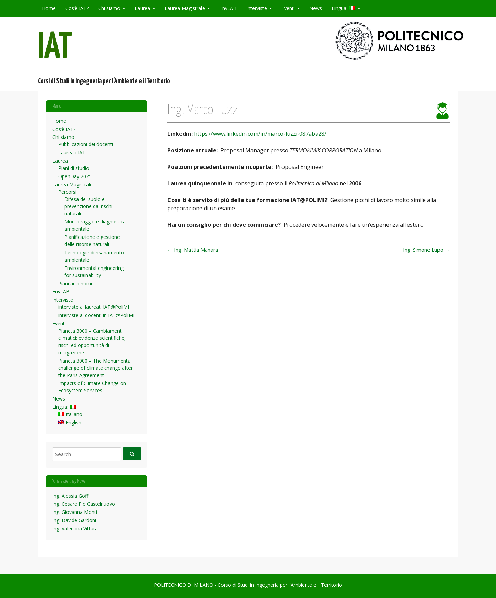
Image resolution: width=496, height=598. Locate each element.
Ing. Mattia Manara (192, 249)
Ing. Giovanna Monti (74, 512)
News (315, 8)
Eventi (288, 8)
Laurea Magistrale (185, 8)
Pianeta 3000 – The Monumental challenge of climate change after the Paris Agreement (95, 367)
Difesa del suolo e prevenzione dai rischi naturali (88, 206)
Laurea (142, 8)
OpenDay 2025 (75, 176)
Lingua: (343, 8)
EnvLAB (228, 8)
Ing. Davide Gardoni (74, 520)
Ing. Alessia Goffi (71, 496)
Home (49, 8)
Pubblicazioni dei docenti (85, 144)
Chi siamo (109, 8)
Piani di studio (73, 168)
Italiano (70, 414)
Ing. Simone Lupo (426, 249)
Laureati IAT (71, 152)
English (69, 422)
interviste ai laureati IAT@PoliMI (93, 307)
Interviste (256, 8)
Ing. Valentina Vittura (75, 528)
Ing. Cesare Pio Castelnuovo (83, 503)
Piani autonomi (75, 283)
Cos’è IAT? (77, 8)
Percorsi (67, 192)
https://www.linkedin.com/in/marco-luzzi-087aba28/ (260, 134)
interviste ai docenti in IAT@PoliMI (96, 315)
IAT (55, 47)
